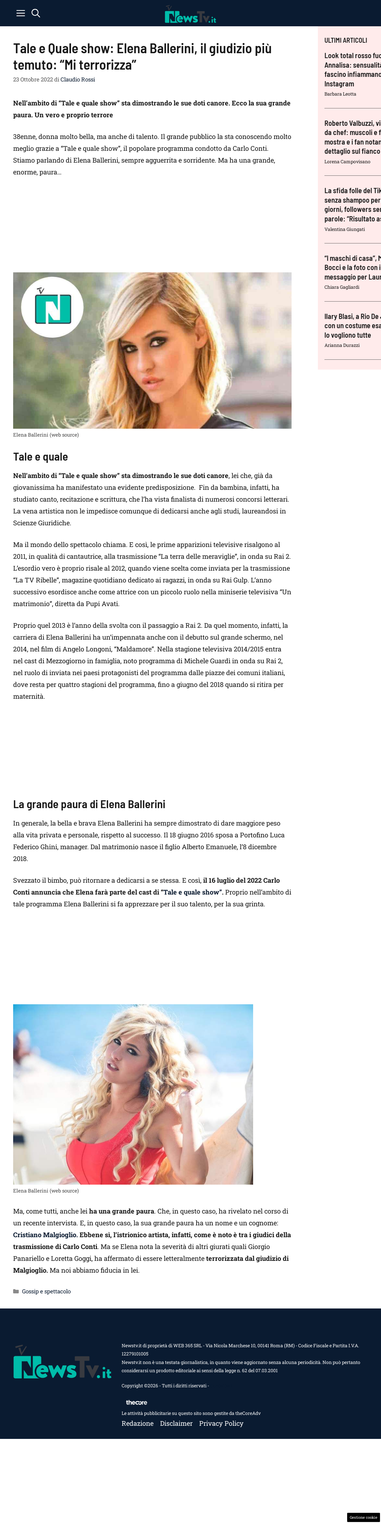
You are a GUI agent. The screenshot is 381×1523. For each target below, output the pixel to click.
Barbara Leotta (340, 94)
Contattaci (221, 1385)
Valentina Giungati (344, 229)
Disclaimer (176, 1423)
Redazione (138, 1423)
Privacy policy (221, 1423)
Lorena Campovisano (347, 161)
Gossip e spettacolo (46, 1291)
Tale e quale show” (192, 892)
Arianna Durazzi (342, 345)
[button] (35, 13)
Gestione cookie (363, 1517)
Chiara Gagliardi (341, 287)
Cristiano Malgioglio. (45, 1234)
